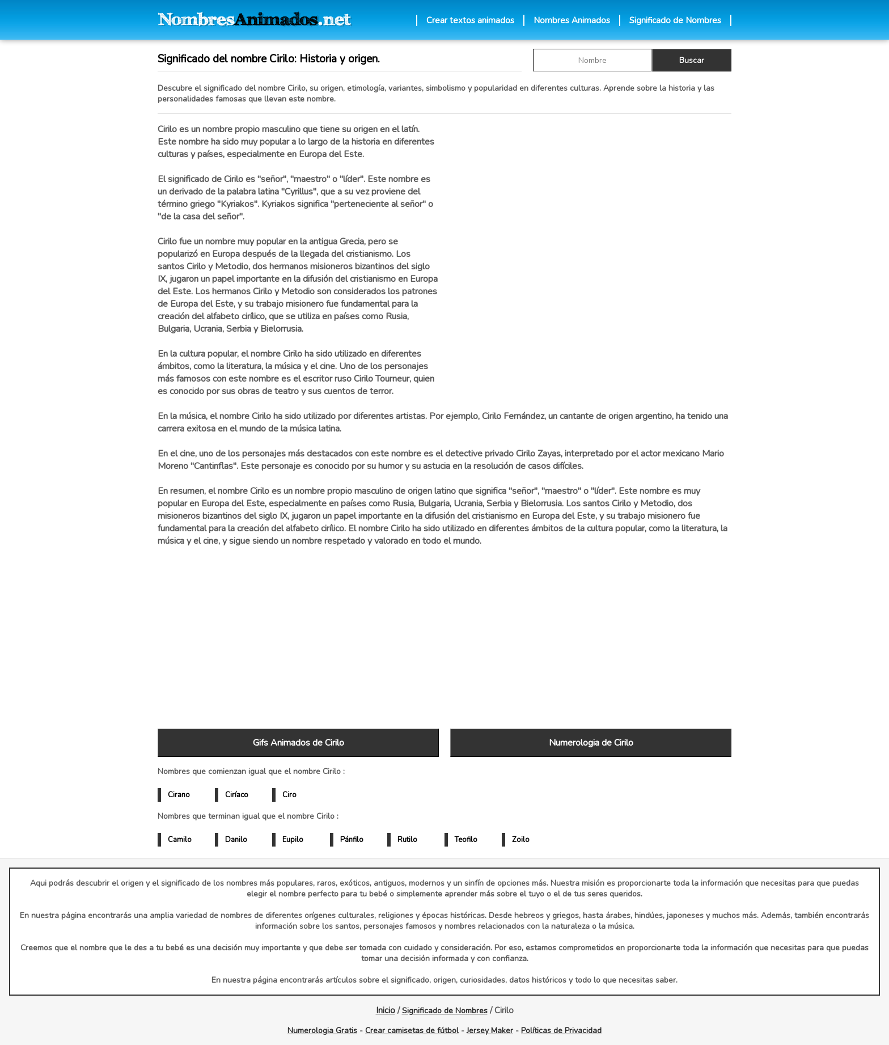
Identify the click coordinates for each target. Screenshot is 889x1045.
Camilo (180, 840)
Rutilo (407, 840)
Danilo (236, 840)
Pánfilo (351, 840)
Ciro (289, 795)
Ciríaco (236, 795)
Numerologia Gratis (322, 1030)
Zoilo (521, 840)
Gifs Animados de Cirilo (298, 743)
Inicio (385, 1010)
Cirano (179, 795)
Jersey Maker (490, 1030)
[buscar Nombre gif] (592, 60)
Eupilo (292, 840)
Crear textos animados (470, 20)
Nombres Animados (572, 20)
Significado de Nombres (675, 20)
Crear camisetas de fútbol (412, 1030)
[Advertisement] (590, 243)
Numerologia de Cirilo (591, 743)
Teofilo (466, 840)
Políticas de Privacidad (561, 1030)
